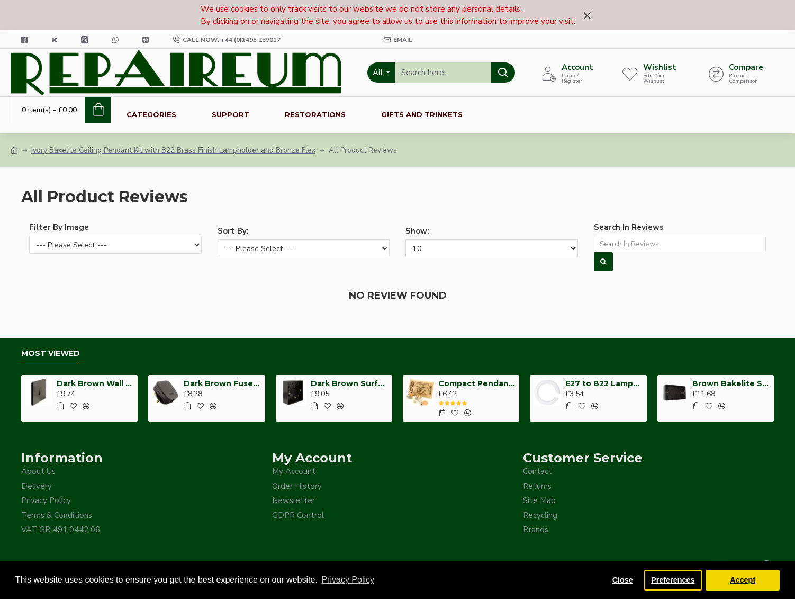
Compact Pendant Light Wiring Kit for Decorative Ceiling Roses (477, 382)
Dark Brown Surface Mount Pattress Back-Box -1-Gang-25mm (350, 382)
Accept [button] (742, 580)
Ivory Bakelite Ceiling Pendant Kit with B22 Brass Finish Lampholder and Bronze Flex (173, 150)
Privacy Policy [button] (347, 579)
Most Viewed (50, 352)
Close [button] (622, 580)
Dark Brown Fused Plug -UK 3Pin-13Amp (222, 382)
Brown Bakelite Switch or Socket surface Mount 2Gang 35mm (731, 382)
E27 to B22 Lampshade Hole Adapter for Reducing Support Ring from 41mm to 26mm (604, 382)
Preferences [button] (672, 580)
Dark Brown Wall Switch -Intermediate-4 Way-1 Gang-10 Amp (95, 382)
